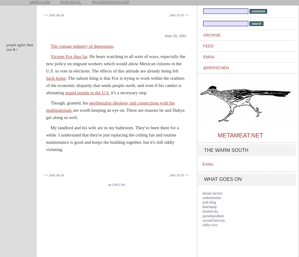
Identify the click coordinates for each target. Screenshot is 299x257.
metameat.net (240, 135)
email (209, 57)
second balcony (214, 220)
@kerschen (216, 68)
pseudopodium (213, 216)
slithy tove (210, 225)
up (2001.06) (116, 184)
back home (56, 78)
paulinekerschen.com (110, 2)
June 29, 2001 (176, 36)
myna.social (71, 2)
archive (212, 35)
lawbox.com (39, 2)
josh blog (209, 202)
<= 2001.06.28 (54, 15)
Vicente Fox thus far (69, 56)
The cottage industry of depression (82, 46)
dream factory (213, 193)
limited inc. (211, 211)
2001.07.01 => (179, 15)
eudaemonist (212, 198)
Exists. (208, 164)
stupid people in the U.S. (87, 92)
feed (208, 46)
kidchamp (210, 207)
